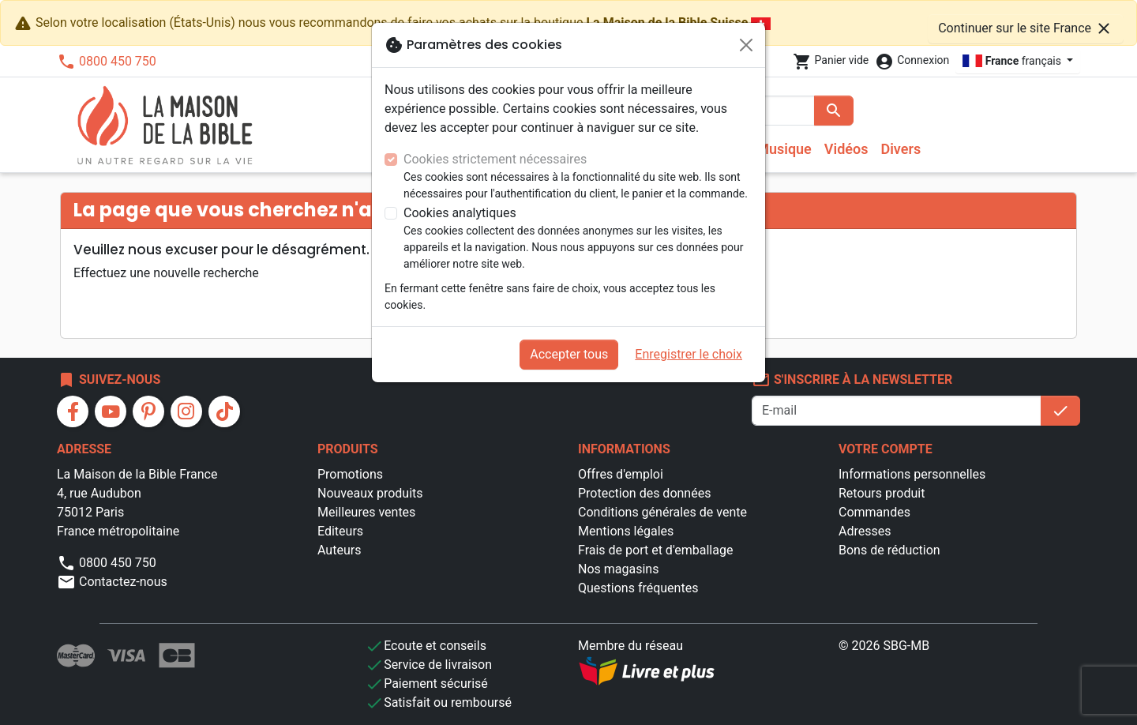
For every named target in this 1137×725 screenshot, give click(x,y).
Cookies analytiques (459, 212)
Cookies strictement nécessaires (495, 159)
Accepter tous (569, 354)
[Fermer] (746, 45)
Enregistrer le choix (688, 354)
